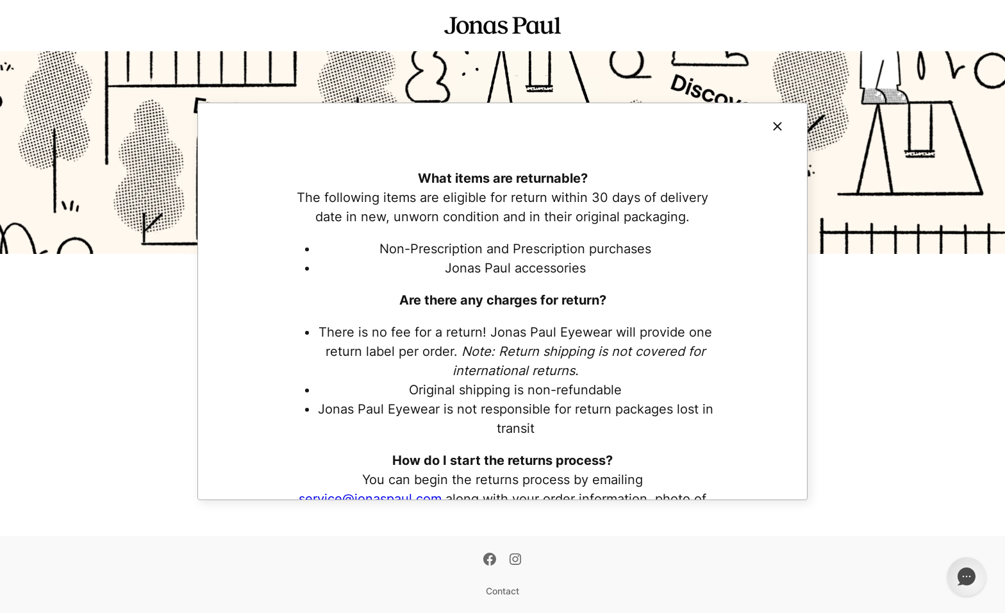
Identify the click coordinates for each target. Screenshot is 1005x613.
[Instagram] (515, 560)
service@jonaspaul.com (370, 499)
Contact (502, 590)
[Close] (777, 126)
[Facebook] (489, 560)
